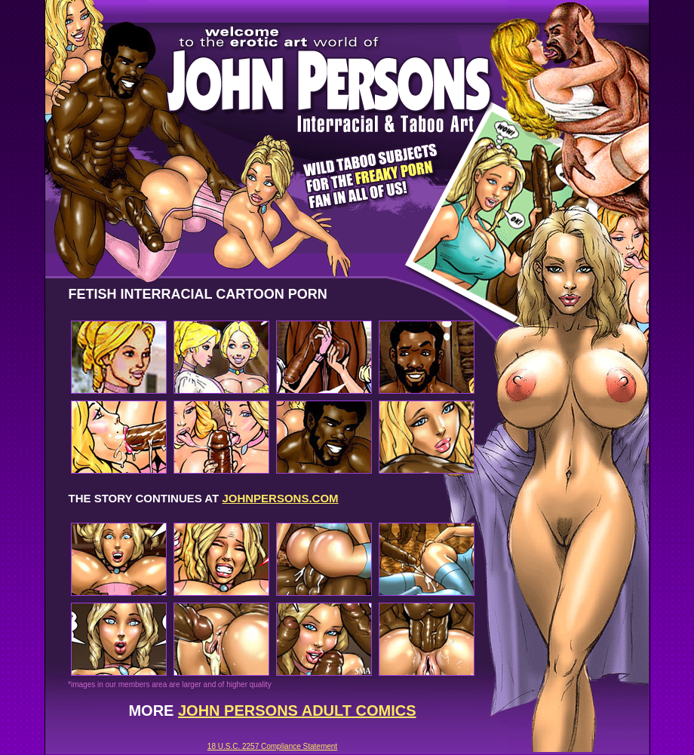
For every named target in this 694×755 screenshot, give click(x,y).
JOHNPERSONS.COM (280, 498)
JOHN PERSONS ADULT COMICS (297, 710)
